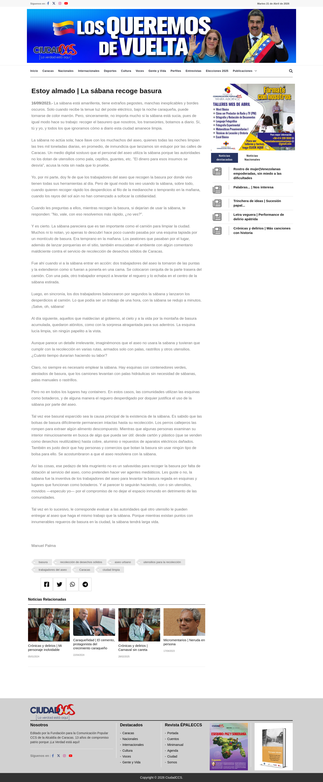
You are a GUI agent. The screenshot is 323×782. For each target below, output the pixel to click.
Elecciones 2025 (217, 71)
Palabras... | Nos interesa (253, 187)
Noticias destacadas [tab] (224, 157)
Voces (140, 71)
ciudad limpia (111, 569)
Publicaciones (242, 71)
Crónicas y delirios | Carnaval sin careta (133, 648)
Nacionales (66, 71)
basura (43, 562)
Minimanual (175, 745)
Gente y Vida (157, 71)
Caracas (48, 71)
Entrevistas (193, 71)
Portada (172, 733)
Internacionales (89, 71)
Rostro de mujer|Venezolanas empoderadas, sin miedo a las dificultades (258, 173)
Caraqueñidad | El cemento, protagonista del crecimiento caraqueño (94, 644)
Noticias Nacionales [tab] (252, 157)
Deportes (110, 71)
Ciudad (172, 756)
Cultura (126, 71)
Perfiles (175, 71)
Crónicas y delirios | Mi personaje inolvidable (45, 648)
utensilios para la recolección (162, 562)
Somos (172, 762)
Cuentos (173, 739)
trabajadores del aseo (53, 569)
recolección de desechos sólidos (81, 562)
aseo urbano (123, 562)
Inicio (34, 71)
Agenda (172, 750)
